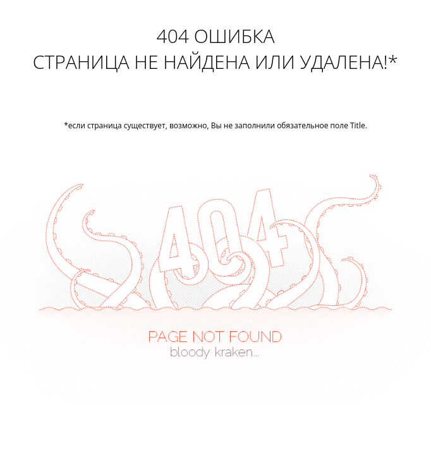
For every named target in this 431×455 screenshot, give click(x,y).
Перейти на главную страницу (215, 101)
